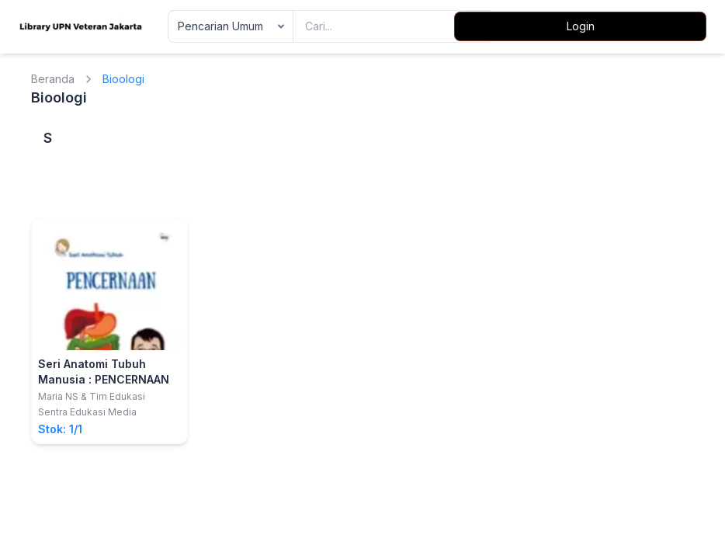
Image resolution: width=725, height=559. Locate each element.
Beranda (53, 78)
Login (581, 26)
